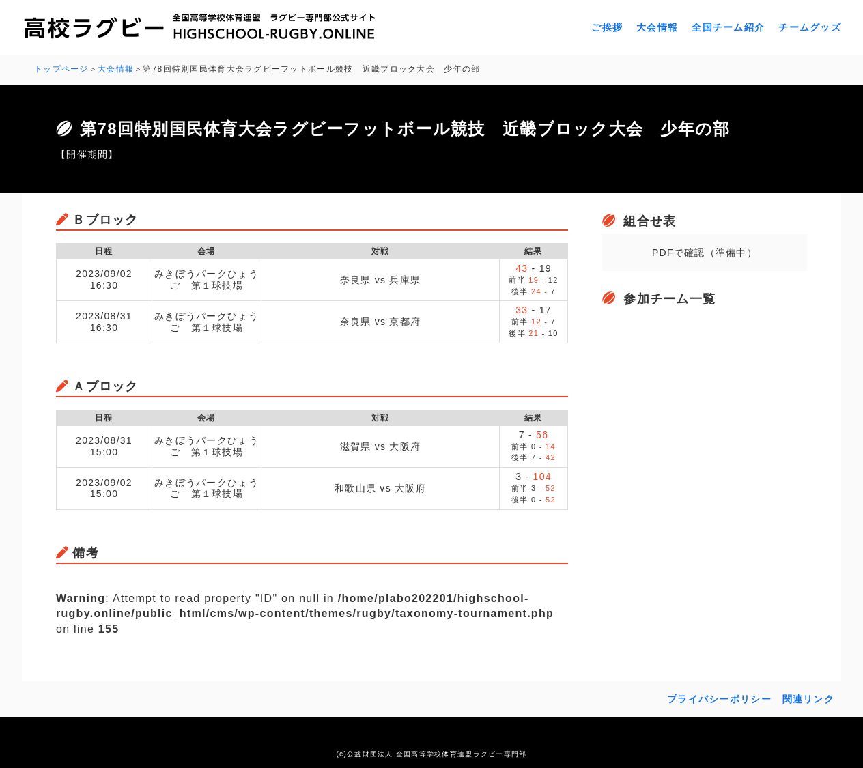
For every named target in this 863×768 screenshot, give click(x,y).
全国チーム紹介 (728, 27)
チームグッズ (809, 27)
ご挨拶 (607, 27)
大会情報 (657, 27)
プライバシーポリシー (719, 699)
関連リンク (808, 699)
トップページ (61, 69)
